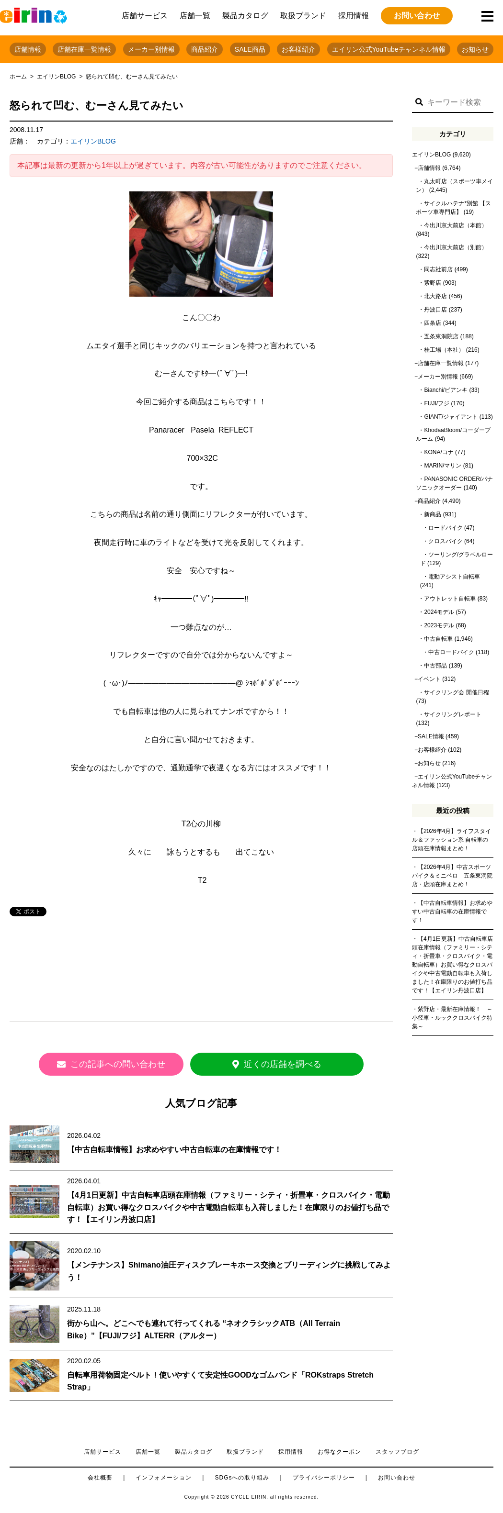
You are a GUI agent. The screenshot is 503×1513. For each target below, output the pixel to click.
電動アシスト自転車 (454, 576)
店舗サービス (145, 15)
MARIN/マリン (442, 465)
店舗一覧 (195, 15)
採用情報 (353, 15)
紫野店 (432, 282)
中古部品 (435, 665)
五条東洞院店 (441, 336)
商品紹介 (204, 49)
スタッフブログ (397, 1450)
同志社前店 (438, 269)
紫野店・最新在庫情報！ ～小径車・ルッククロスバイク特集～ (452, 1018)
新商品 (432, 514)
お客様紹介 (298, 49)
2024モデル (439, 612)
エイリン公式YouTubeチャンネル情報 (389, 49)
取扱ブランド (303, 15)
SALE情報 (431, 736)
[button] (419, 102)
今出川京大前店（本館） (455, 225)
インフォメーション (164, 1476)
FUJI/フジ (436, 403)
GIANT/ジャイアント (451, 416)
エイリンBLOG (56, 76)
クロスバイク (445, 541)
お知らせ (475, 49)
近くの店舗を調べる (287, 1064)
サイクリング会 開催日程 (456, 692)
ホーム (18, 76)
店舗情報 (27, 49)
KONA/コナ (438, 452)
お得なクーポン (339, 1450)
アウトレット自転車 (450, 598)
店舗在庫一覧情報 (84, 49)
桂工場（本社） (444, 349)
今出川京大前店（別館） (455, 247)
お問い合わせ (417, 15)
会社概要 (100, 1476)
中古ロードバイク (451, 652)
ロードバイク (445, 527)
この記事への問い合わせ (115, 1064)
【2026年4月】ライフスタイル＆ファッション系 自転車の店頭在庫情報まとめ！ (451, 840)
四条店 (432, 323)
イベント (429, 679)
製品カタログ (245, 15)
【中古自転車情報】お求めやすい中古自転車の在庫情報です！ (174, 1149)
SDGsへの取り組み (242, 1476)
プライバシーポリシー (324, 1476)
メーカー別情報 (151, 49)
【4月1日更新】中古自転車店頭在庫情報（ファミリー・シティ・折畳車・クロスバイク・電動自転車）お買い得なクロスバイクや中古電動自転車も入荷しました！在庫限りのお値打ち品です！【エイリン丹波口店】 (228, 1206)
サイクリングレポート (452, 714)
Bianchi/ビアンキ (446, 390)
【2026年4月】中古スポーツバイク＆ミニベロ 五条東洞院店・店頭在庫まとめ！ (452, 876)
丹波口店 (435, 309)
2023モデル (439, 625)
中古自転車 (438, 638)
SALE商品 (250, 49)
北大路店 (435, 296)
